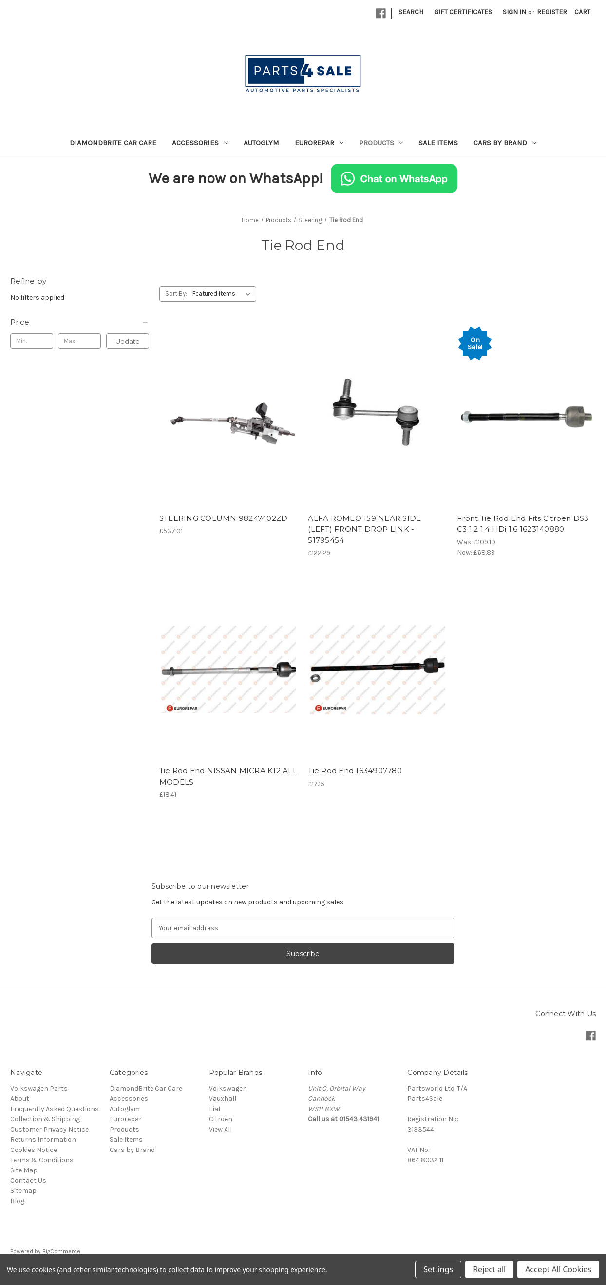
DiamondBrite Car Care (113, 142)
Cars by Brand (504, 142)
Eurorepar (319, 142)
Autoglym (261, 142)
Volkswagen (228, 1088)
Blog (17, 1201)
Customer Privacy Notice (49, 1129)
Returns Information (43, 1139)
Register (552, 12)
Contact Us (28, 1180)
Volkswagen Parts (39, 1088)
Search (410, 12)
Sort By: (176, 293)
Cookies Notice (33, 1150)
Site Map (24, 1170)
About (19, 1098)
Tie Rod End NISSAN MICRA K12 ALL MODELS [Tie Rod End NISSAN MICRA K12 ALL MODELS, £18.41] (228, 776)
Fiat (215, 1109)
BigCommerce (61, 1251)
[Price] (79, 322)
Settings (438, 1269)
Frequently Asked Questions (54, 1109)
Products (381, 142)
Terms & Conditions (42, 1160)
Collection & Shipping (45, 1119)
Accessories (200, 142)
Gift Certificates (463, 12)
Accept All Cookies (558, 1269)
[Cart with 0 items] (582, 12)
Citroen (220, 1119)
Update (127, 341)
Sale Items (438, 142)
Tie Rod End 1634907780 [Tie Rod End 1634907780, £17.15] (355, 770)
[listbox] (223, 294)
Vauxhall (222, 1098)
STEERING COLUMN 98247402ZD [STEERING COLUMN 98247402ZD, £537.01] (223, 518)
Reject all (489, 1269)
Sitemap (23, 1191)
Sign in (514, 12)
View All (220, 1129)
